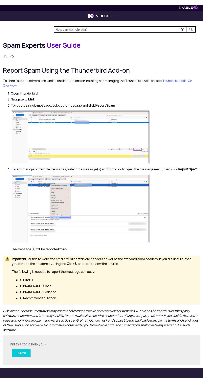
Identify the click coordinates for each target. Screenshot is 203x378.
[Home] (41, 45)
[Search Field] (125, 29)
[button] (182, 29)
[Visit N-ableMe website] (189, 8)
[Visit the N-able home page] (100, 17)
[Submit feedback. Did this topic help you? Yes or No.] (63, 349)
